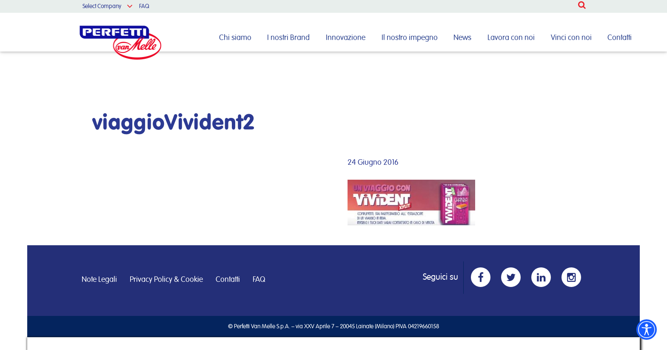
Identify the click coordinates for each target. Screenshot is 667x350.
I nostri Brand (288, 38)
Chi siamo (235, 38)
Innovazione (345, 38)
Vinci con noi (571, 38)
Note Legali (99, 280)
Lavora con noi (511, 38)
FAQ (144, 6)
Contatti (619, 38)
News (462, 38)
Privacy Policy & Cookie (166, 280)
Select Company (102, 6)
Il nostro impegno (410, 38)
